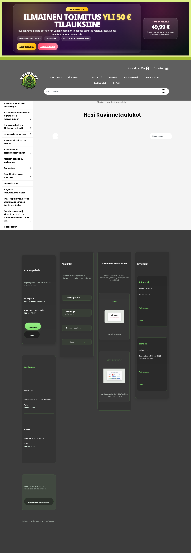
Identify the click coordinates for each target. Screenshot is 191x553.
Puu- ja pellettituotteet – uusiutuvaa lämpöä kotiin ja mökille (17, 202)
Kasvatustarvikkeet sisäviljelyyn (14, 105)
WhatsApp (33, 327)
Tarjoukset (10, 168)
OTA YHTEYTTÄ (94, 77)
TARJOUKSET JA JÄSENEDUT (65, 77)
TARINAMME (100, 83)
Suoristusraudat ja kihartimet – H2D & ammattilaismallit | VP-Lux (16, 216)
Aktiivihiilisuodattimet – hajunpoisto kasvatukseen (17, 116)
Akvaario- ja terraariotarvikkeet (14, 151)
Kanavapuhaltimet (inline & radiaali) (14, 127)
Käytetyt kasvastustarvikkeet (15, 191)
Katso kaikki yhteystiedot (38, 502)
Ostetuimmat (11, 183)
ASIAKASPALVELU (154, 77)
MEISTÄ (113, 77)
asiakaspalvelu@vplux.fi (34, 301)
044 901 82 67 (30, 313)
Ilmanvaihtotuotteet (15, 134)
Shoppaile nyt (26, 46)
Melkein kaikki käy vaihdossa (13, 160)
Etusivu (100, 102)
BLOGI (116, 83)
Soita (32, 335)
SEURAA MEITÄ (131, 77)
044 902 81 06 (29, 446)
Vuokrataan (10, 226)
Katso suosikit (47, 46)
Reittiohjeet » (144, 308)
